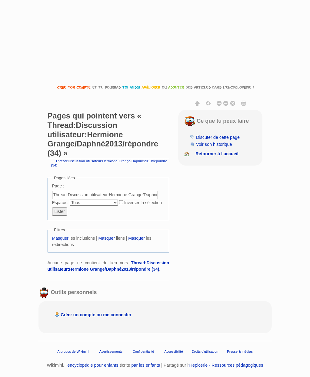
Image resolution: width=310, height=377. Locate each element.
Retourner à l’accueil (216, 153)
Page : (58, 185)
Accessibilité (173, 351)
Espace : (60, 202)
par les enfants (146, 365)
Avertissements (110, 351)
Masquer (60, 238)
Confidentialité (143, 351)
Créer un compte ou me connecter (96, 314)
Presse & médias (240, 351)
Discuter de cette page (218, 137)
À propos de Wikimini (73, 351)
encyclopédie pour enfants (92, 365)
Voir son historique (214, 144)
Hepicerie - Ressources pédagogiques (226, 365)
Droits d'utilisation (205, 351)
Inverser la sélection (143, 202)
